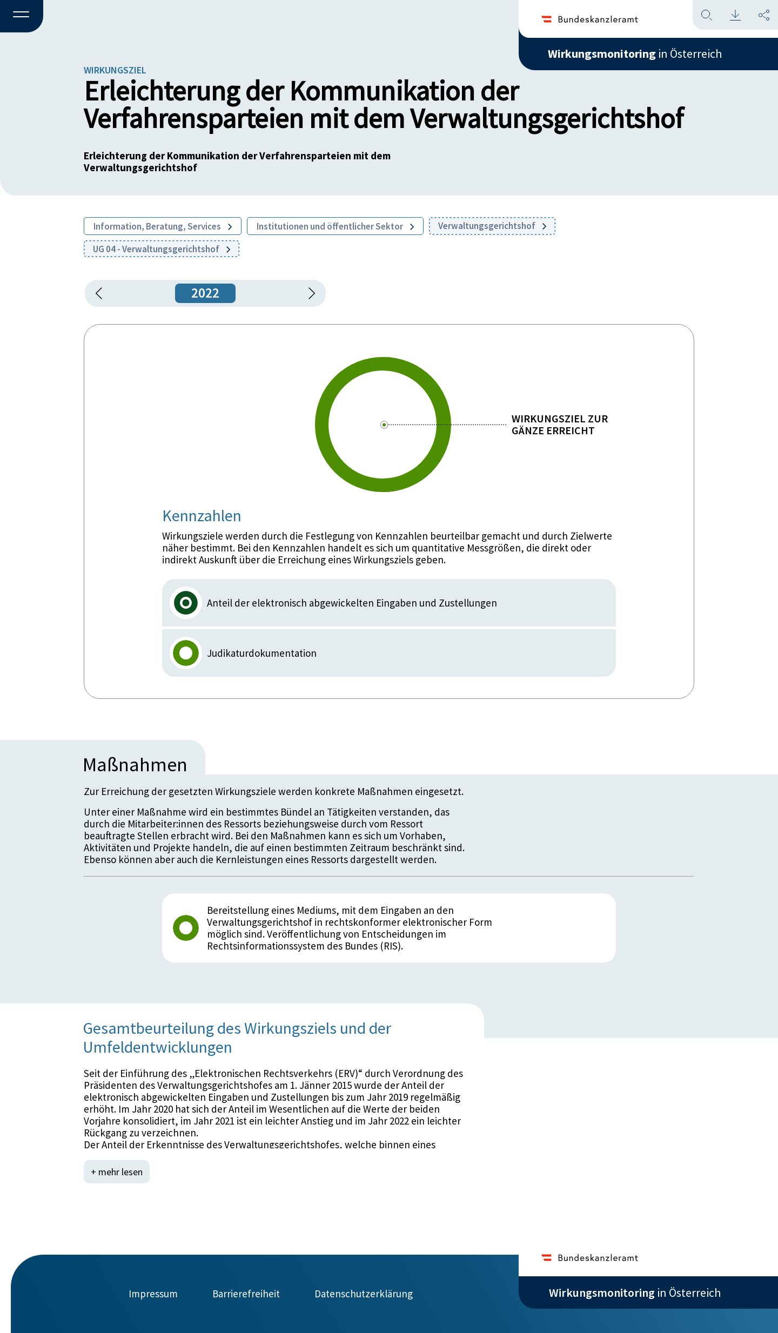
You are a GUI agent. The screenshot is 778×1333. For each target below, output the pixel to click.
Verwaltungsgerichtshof (492, 226)
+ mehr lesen (117, 1172)
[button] (21, 17)
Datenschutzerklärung (363, 1293)
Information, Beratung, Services (162, 226)
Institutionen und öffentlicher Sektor (335, 226)
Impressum (153, 1293)
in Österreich (635, 53)
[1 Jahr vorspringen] (308, 293)
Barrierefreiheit (246, 1293)
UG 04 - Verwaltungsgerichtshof (161, 249)
